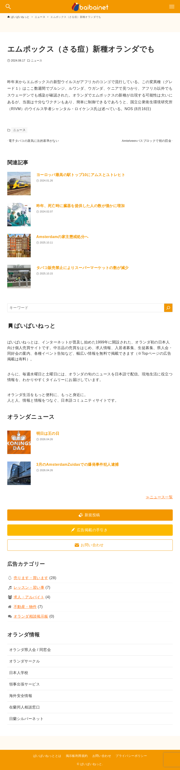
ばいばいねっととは (47, 756)
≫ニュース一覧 (159, 499)
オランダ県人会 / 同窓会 (30, 652)
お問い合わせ (101, 756)
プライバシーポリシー (131, 756)
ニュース (36, 60)
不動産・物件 (25, 609)
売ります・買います (31, 580)
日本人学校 (18, 675)
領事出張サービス (24, 687)
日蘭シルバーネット (26, 721)
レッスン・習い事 (29, 590)
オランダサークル (24, 664)
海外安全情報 (20, 698)
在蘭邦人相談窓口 (24, 710)
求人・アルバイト (29, 599)
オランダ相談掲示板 (31, 619)
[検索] (168, 310)
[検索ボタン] (8, 6)
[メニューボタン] (171, 6)
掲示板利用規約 (77, 756)
